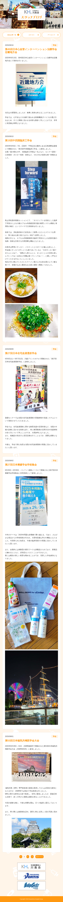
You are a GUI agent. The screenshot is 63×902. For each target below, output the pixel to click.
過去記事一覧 (11, 35)
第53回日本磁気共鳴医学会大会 (22, 740)
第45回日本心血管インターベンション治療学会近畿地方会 (31, 51)
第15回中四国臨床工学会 (18, 140)
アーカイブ (51, 35)
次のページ (39, 857)
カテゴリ (31, 35)
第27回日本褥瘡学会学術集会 (21, 464)
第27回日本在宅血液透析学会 (21, 353)
